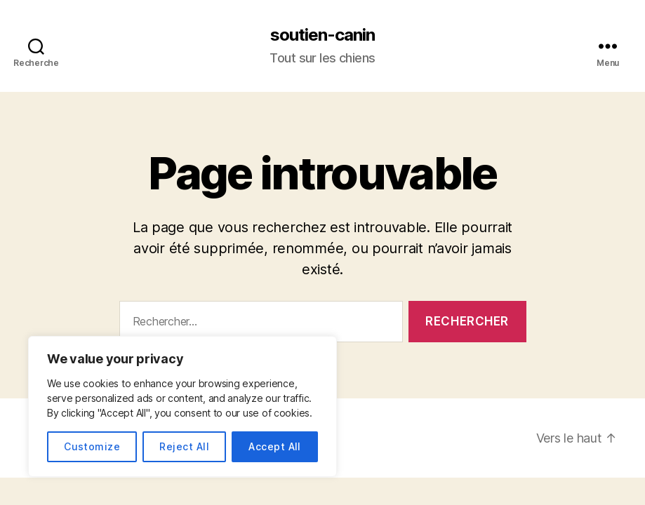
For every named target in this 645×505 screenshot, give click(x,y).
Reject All (184, 446)
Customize (92, 446)
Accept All (274, 446)
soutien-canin (322, 35)
